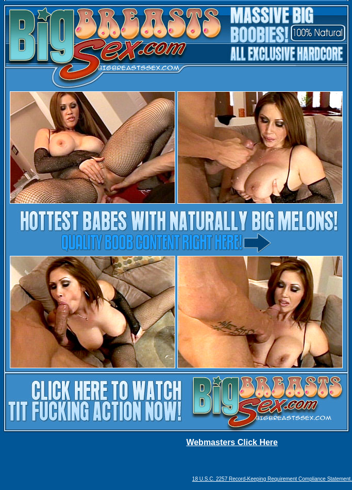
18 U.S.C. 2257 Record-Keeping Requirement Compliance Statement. (272, 479)
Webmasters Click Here (232, 442)
